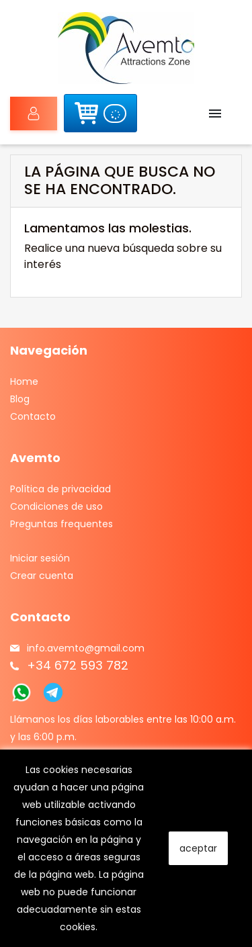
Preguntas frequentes (61, 524)
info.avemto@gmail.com (85, 648)
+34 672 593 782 (77, 665)
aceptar (198, 848)
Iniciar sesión (25, 113)
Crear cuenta (41, 575)
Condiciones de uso (56, 506)
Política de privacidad (60, 489)
